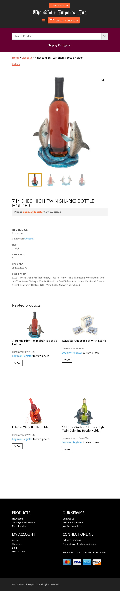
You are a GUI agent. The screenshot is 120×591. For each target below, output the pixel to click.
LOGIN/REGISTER (59, 5)
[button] (103, 80)
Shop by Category (59, 45)
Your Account (19, 551)
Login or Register (33, 212)
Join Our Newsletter (73, 526)
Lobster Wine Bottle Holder (31, 427)
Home (15, 57)
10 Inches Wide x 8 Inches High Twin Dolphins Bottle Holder (83, 428)
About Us (17, 544)
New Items (17, 518)
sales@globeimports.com (84, 544)
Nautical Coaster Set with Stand (84, 341)
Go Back (16, 64)
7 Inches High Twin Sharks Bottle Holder (34, 342)
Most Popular (19, 526)
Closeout (27, 57)
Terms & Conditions (73, 522)
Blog (14, 547)
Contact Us (68, 518)
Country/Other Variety (23, 522)
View (17, 363)
